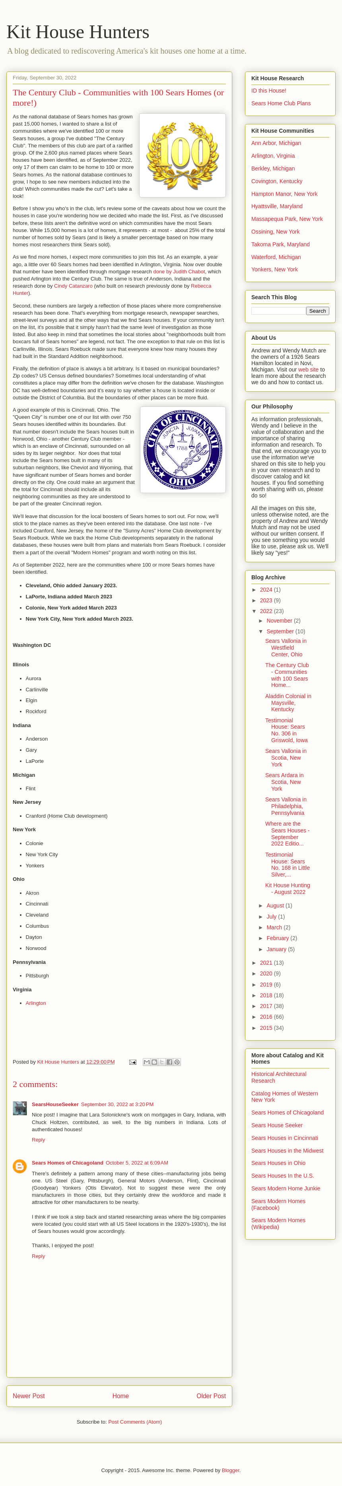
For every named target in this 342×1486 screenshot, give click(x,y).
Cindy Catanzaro (73, 286)
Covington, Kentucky (276, 181)
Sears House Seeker (277, 1125)
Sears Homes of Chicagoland (67, 1163)
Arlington (36, 1003)
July (272, 916)
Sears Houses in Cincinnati (284, 1138)
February (278, 938)
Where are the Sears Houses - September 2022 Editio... (287, 833)
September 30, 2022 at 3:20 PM (117, 1104)
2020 (267, 973)
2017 (267, 1006)
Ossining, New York (275, 231)
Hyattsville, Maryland (277, 206)
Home (121, 1396)
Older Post (211, 1396)
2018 (267, 995)
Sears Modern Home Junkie (286, 1188)
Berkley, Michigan (273, 168)
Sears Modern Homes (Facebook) (278, 1204)
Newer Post (29, 1396)
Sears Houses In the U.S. (282, 1176)
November (279, 620)
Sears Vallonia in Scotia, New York (286, 758)
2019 (267, 984)
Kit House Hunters (78, 31)
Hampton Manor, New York (284, 194)
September (280, 631)
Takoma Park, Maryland (280, 244)
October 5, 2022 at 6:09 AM (137, 1163)
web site (308, 369)
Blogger (230, 1470)
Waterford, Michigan (276, 257)
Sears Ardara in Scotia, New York (284, 782)
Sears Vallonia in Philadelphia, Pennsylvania (286, 806)
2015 (267, 1028)
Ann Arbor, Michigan (276, 143)
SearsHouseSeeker (55, 1104)
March (275, 927)
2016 (267, 1017)
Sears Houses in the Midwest (287, 1150)
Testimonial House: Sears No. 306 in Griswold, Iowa (286, 730)
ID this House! (268, 90)
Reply (38, 1140)
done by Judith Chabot (179, 272)
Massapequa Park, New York (287, 219)
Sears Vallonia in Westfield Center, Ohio (286, 648)
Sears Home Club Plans (281, 103)
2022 (267, 611)
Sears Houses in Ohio (278, 1163)
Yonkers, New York (274, 269)
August (275, 905)
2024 (267, 589)
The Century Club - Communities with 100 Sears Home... (287, 675)
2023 (267, 600)
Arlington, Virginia (273, 156)
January (277, 949)
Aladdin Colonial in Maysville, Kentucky (288, 703)
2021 (267, 963)
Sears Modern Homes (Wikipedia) (278, 1223)
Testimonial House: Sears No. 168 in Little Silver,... (287, 864)
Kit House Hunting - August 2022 (287, 888)
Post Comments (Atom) (135, 1422)
